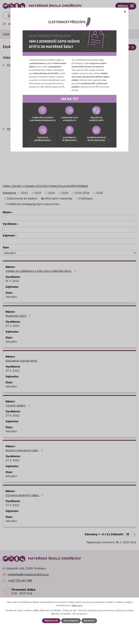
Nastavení (89, 621)
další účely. (77, 605)
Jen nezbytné (71, 621)
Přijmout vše (51, 621)
